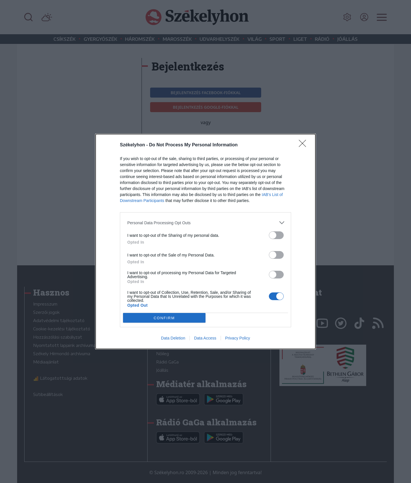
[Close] (304, 145)
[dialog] (205, 241)
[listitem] (205, 223)
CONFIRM (164, 318)
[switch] (276, 235)
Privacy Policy (237, 338)
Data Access (205, 338)
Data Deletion (173, 338)
